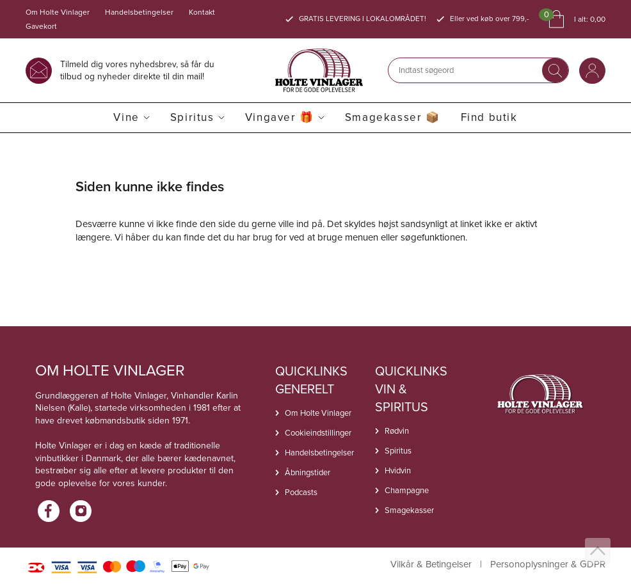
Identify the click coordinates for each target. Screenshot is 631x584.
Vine (126, 117)
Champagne (407, 490)
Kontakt (202, 12)
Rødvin (397, 431)
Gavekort (41, 26)
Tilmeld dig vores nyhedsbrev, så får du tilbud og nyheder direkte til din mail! (137, 70)
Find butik (489, 117)
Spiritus (192, 117)
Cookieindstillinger (318, 433)
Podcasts (301, 492)
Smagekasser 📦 (392, 117)
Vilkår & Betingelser (431, 564)
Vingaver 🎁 (279, 117)
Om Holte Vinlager (58, 12)
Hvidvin (398, 470)
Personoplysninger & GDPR (547, 564)
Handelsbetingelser (139, 12)
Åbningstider (307, 472)
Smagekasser (409, 510)
